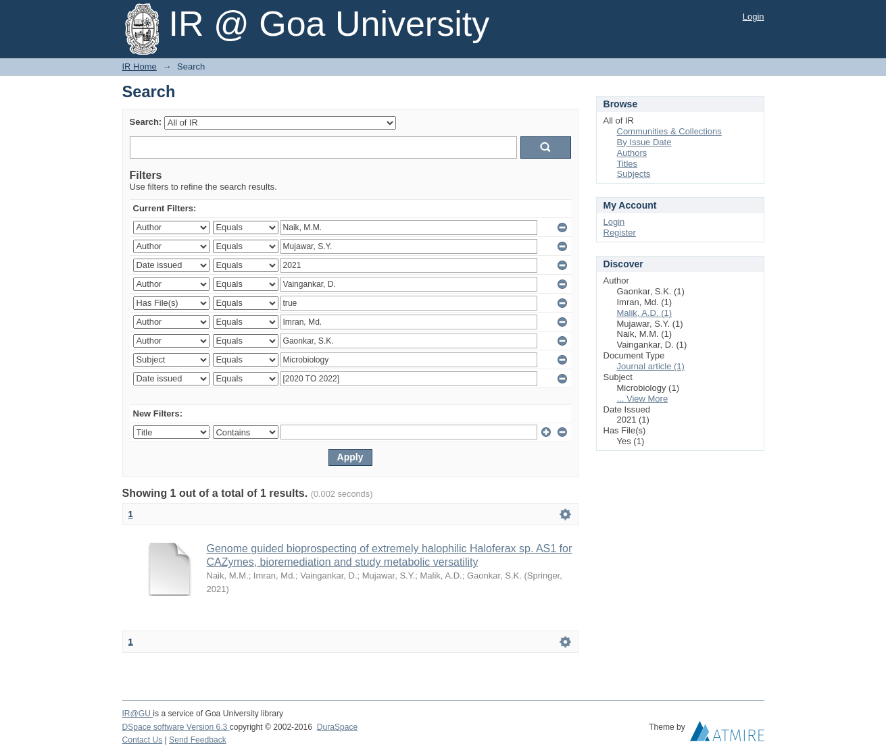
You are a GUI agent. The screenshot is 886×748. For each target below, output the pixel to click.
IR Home (139, 66)
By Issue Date (644, 142)
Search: (146, 122)
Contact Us (142, 740)
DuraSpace (337, 727)
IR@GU (137, 713)
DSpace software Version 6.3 (176, 727)
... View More (642, 399)
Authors (632, 153)
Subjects (634, 174)
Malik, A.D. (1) (644, 313)
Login (753, 16)
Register (620, 233)
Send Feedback (197, 740)
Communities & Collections (669, 131)
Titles (627, 164)
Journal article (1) (651, 366)
